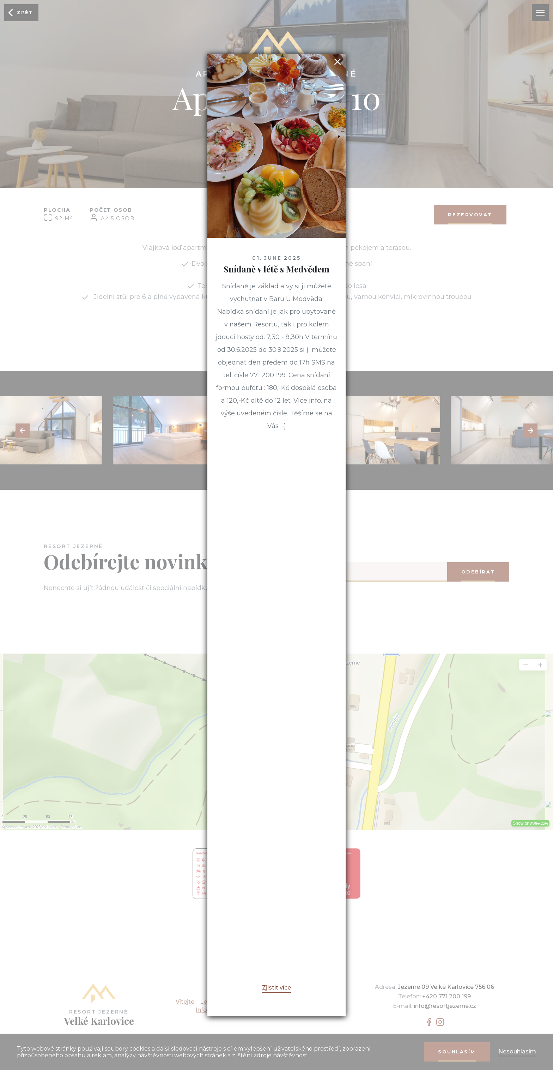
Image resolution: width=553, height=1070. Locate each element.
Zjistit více (276, 987)
